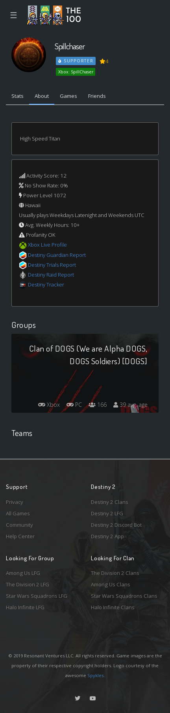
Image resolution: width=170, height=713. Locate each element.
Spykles (95, 675)
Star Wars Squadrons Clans (124, 595)
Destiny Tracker (46, 284)
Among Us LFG (23, 572)
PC (74, 404)
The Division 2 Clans (115, 572)
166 (98, 404)
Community (19, 524)
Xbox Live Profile (47, 244)
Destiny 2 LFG (107, 513)
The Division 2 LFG (27, 584)
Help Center (20, 536)
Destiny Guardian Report (57, 254)
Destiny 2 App (107, 536)
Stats (17, 95)
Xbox (49, 404)
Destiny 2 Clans (109, 501)
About (42, 95)
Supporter (76, 61)
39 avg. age (130, 404)
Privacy (14, 501)
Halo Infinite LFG (25, 607)
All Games (18, 513)
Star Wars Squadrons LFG (36, 595)
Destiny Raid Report (51, 274)
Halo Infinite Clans (113, 607)
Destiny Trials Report (52, 264)
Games (68, 95)
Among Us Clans (110, 584)
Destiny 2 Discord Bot (116, 524)
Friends (97, 95)
